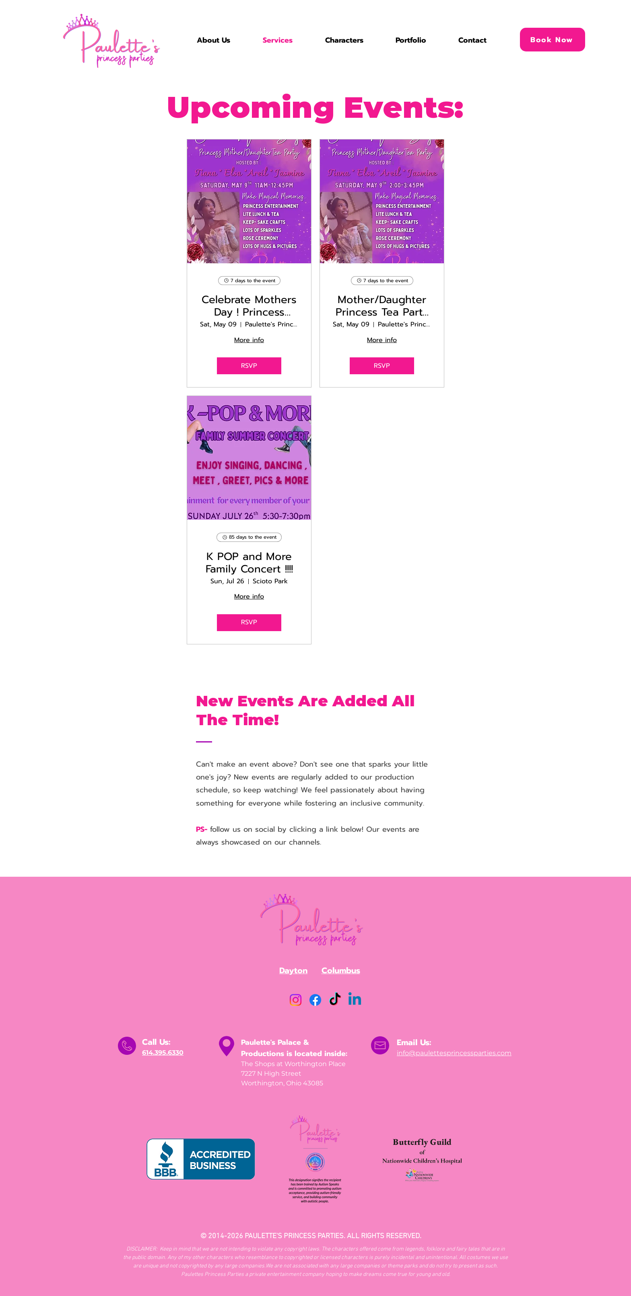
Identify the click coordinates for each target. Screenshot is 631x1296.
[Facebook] (315, 1000)
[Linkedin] (355, 1000)
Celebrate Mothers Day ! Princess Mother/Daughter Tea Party (249, 305)
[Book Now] (552, 39)
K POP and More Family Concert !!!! (249, 562)
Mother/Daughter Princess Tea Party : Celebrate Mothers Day (382, 305)
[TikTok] (335, 1000)
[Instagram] (295, 1000)
